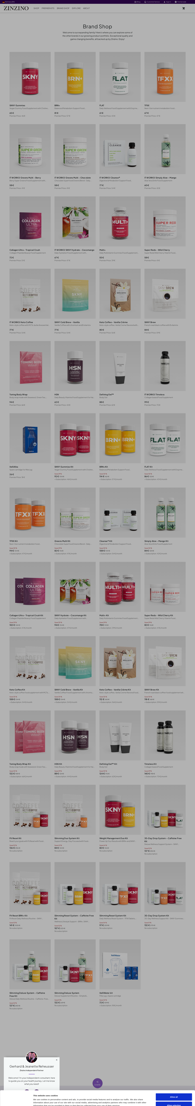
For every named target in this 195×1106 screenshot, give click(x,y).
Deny (174, 1099)
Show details (143, 1099)
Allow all (174, 1083)
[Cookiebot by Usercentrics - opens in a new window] (16, 1101)
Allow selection (174, 1091)
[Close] (57, 1059)
